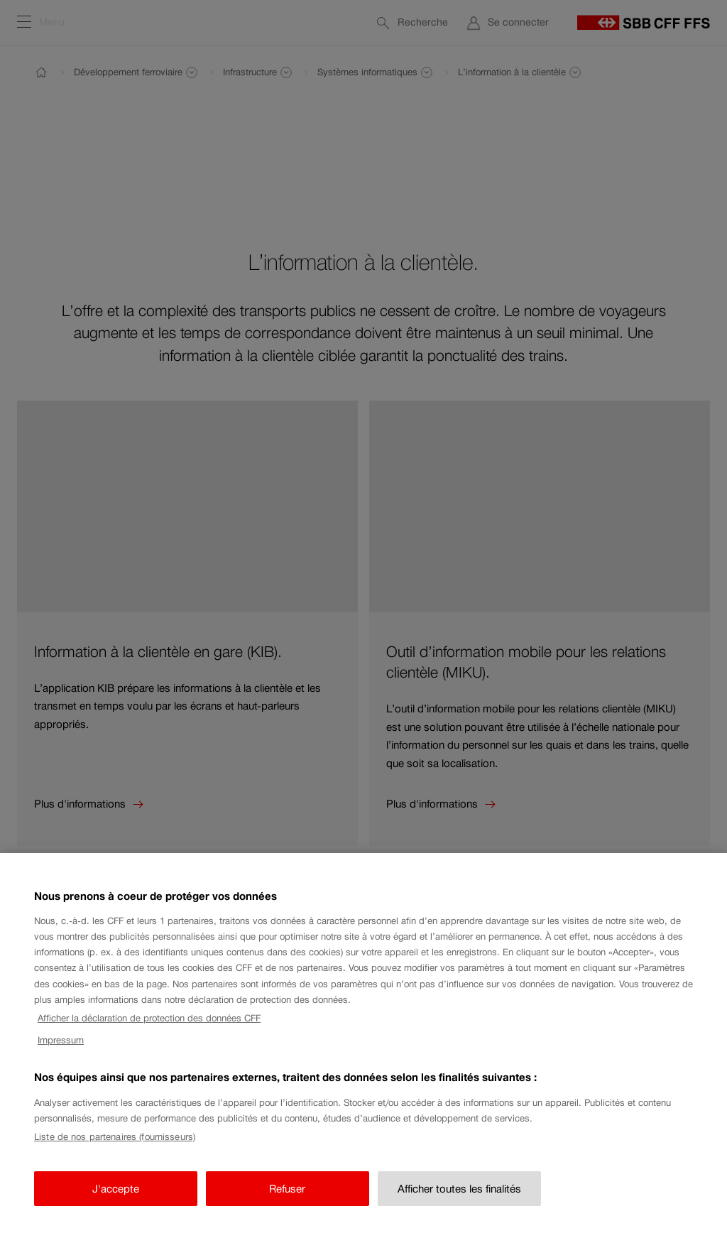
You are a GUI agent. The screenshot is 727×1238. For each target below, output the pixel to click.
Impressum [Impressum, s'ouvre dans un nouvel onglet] (61, 1051)
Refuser (287, 1199)
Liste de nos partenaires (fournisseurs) (114, 1147)
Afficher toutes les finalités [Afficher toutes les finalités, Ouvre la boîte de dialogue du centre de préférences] (459, 1199)
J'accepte (115, 1199)
